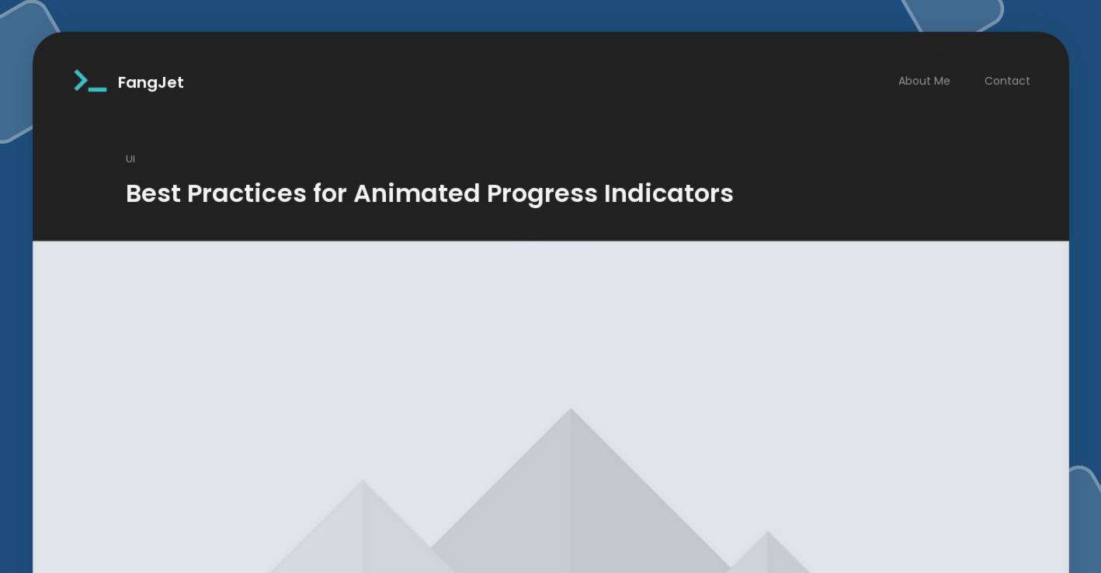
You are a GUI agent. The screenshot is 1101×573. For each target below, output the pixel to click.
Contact (1014, 65)
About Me (929, 65)
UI (124, 144)
